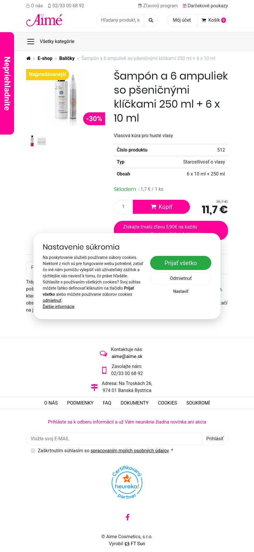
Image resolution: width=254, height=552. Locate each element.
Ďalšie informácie (59, 306)
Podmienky (80, 403)
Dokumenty (134, 403)
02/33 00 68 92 (66, 5)
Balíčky (67, 58)
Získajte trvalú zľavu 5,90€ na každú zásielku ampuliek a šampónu (162, 230)
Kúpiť (161, 206)
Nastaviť (180, 291)
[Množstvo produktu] (123, 207)
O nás (34, 5)
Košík (213, 20)
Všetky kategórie (50, 41)
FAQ (107, 403)
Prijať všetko (180, 262)
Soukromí (198, 403)
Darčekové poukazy (205, 5)
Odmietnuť (181, 278)
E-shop (45, 58)
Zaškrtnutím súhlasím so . (105, 450)
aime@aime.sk (126, 356)
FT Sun (134, 543)
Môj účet (182, 20)
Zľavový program (158, 5)
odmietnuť (52, 300)
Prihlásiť (215, 438)
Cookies (167, 403)
